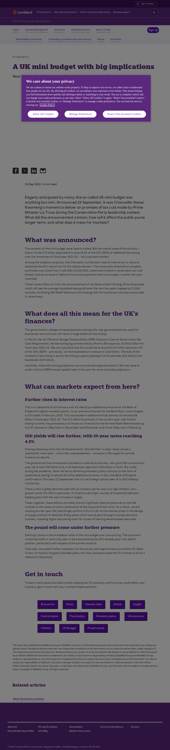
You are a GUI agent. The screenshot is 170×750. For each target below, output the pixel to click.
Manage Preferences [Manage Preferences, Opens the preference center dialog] (80, 114)
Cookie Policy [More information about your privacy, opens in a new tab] (47, 105)
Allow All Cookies (43, 114)
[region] (86, 98)
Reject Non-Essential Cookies (124, 114)
